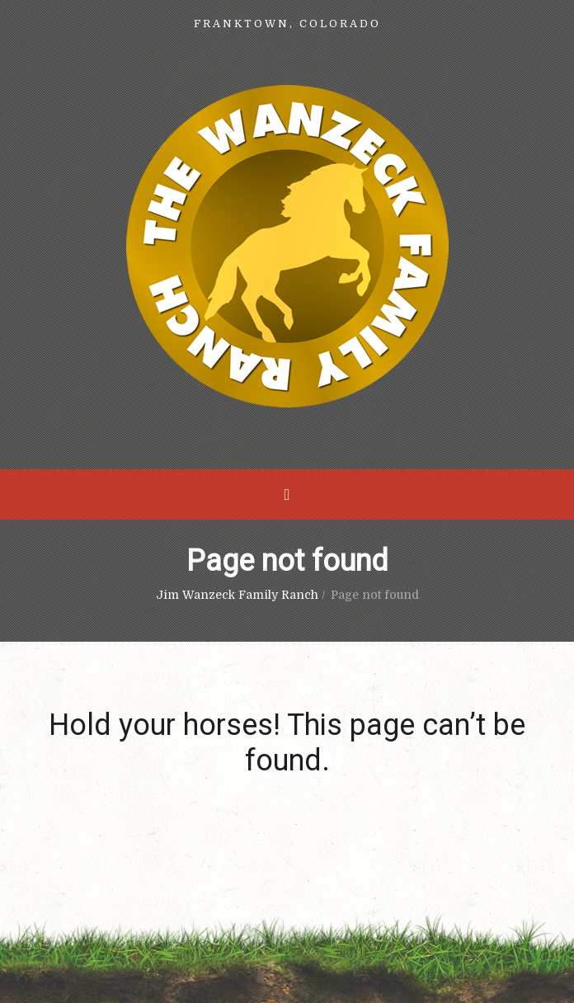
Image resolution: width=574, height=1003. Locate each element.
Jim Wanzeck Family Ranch (237, 594)
